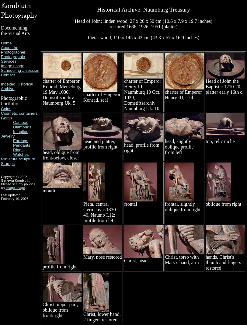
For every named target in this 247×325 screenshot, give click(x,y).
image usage (15, 188)
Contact (8, 75)
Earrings (20, 140)
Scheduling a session (20, 70)
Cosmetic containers (19, 113)
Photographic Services (13, 59)
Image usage (12, 66)
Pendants (21, 145)
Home (6, 43)
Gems (6, 118)
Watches (21, 154)
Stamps (8, 163)
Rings (18, 150)
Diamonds (22, 127)
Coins (6, 109)
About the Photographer (13, 49)
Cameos (20, 122)
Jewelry (8, 136)
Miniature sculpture (18, 159)
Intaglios (20, 131)
